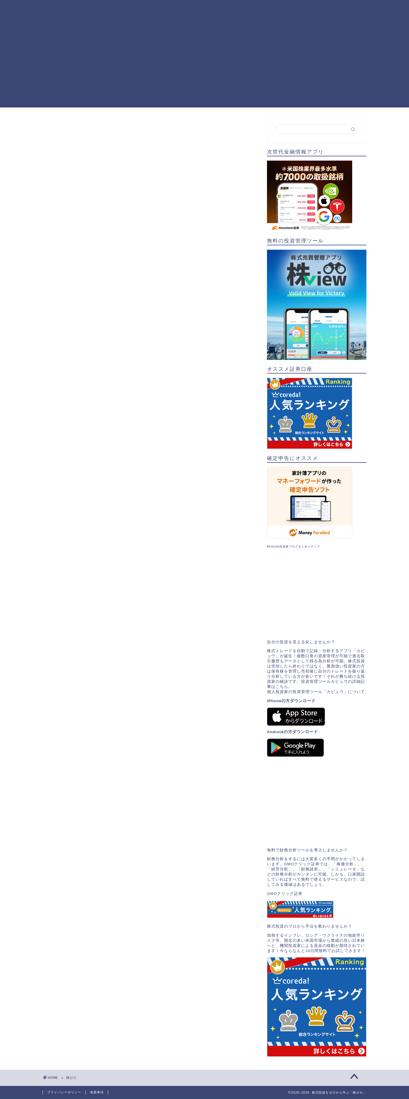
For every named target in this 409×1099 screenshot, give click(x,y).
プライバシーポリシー (64, 1092)
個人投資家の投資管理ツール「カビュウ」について (316, 692)
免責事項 (97, 1092)
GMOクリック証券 (284, 893)
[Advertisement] (204, 67)
